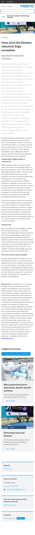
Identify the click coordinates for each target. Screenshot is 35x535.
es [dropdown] (3, 2)
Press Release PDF (9, 518)
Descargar (19, 518)
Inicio (3, 16)
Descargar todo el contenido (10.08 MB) (15, 354)
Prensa (3, 6)
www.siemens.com (7, 338)
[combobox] (17, 11)
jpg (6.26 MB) (10, 400)
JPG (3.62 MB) (10, 449)
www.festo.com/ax (9, 505)
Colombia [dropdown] (10, 2)
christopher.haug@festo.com (16, 489)
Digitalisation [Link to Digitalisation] (7, 469)
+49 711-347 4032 (12, 486)
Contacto (9, 6)
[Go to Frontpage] (27, 6)
